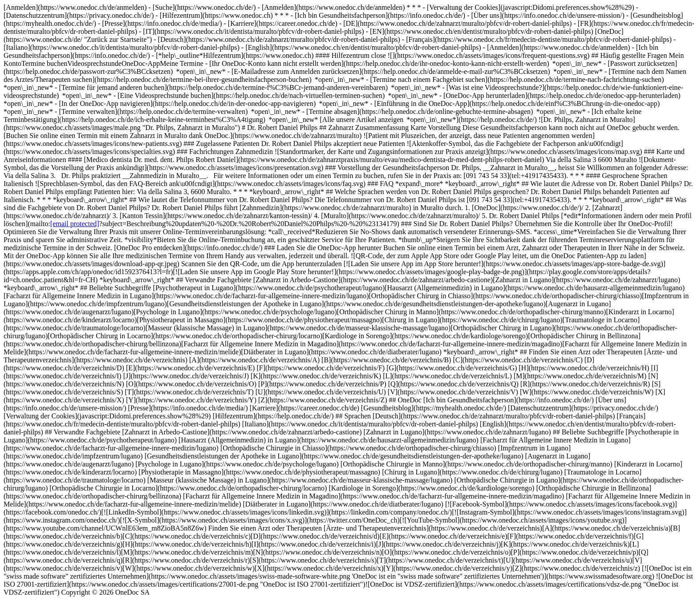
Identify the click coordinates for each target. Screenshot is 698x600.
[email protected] (74, 223)
